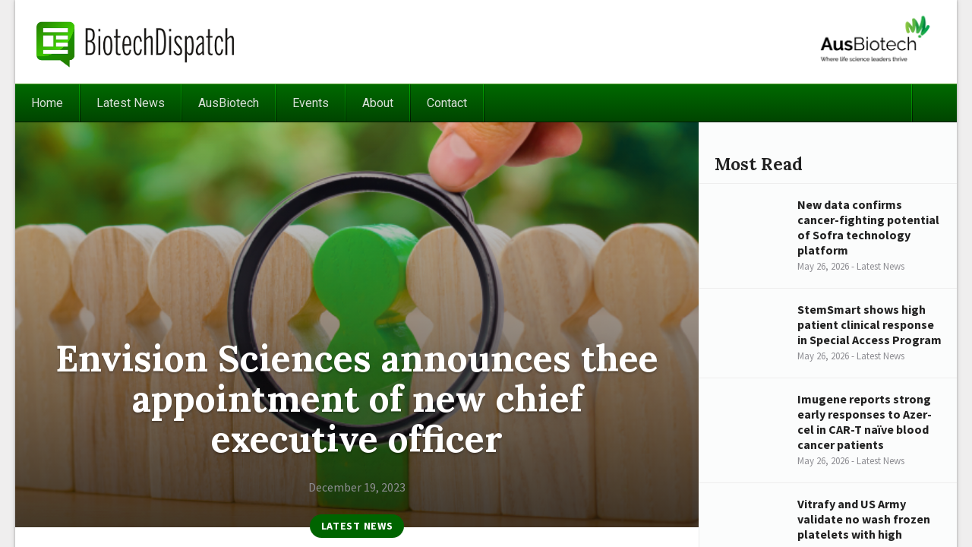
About (377, 103)
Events (310, 103)
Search (934, 103)
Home (47, 103)
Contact (447, 103)
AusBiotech (228, 103)
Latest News (130, 103)
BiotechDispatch (135, 42)
